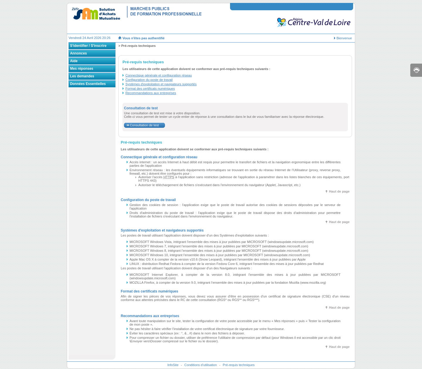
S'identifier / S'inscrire (88, 46)
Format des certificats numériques (150, 88)
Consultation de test (144, 125)
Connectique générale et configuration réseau (158, 75)
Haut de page (339, 191)
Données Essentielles (88, 84)
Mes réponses (81, 69)
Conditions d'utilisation (200, 365)
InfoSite (172, 365)
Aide (74, 61)
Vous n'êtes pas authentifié (143, 38)
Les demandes (82, 76)
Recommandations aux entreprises (150, 93)
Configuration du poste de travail (149, 79)
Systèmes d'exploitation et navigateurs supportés (161, 84)
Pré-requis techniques (239, 365)
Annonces (78, 53)
